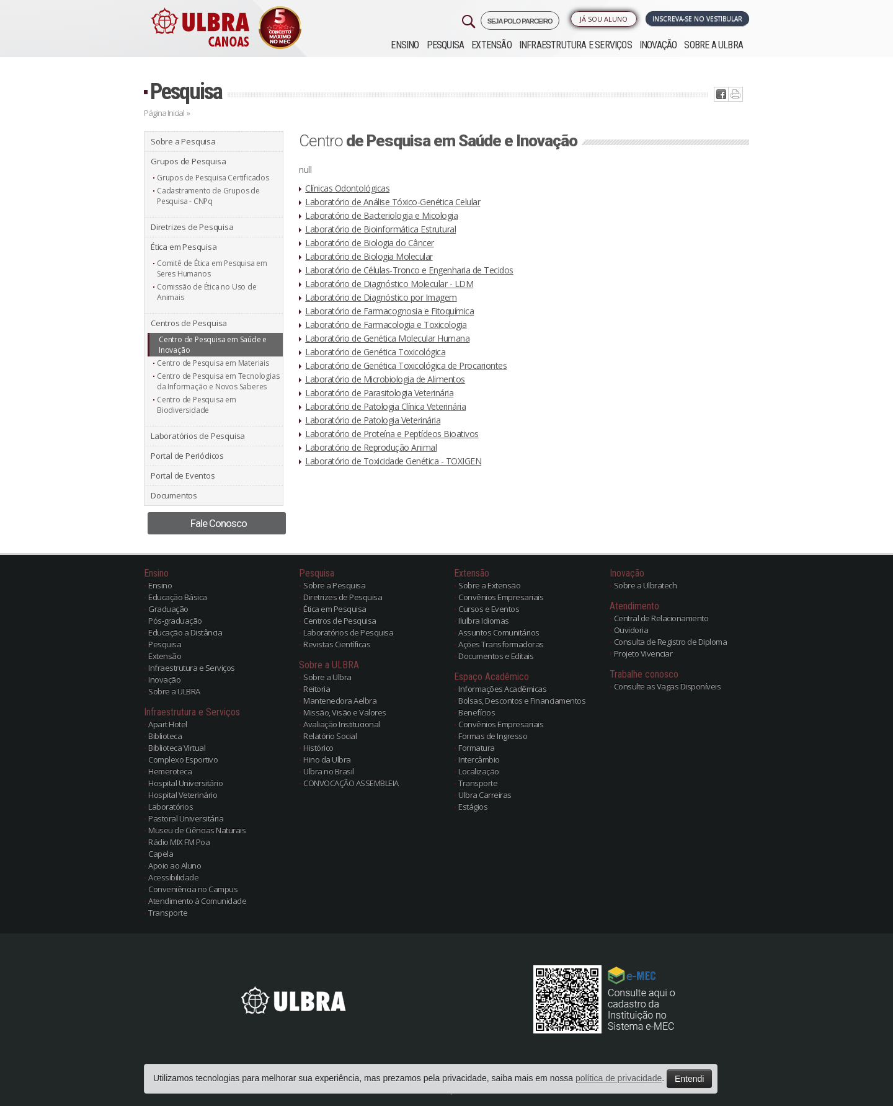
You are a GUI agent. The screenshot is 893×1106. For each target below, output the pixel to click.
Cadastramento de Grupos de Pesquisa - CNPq (208, 195)
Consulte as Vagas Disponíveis (667, 686)
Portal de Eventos (183, 475)
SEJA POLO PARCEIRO (520, 21)
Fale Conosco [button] (218, 523)
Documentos (174, 495)
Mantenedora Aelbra (339, 700)
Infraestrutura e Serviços (575, 45)
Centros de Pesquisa (189, 323)
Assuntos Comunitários (499, 632)
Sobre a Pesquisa (183, 141)
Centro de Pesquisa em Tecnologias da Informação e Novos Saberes (218, 381)
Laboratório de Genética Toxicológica (375, 352)
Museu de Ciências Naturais (197, 830)
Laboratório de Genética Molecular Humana (387, 338)
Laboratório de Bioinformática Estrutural (380, 229)
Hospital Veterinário (182, 794)
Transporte (167, 912)
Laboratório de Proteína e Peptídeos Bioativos (392, 434)
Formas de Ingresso (492, 735)
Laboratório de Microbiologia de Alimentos (385, 379)
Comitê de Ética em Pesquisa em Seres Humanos (212, 268)
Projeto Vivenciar (643, 653)
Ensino (405, 45)
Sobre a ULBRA (713, 45)
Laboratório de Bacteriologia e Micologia (381, 215)
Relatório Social (330, 735)
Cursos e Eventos (488, 608)
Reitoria (316, 688)
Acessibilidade (173, 877)
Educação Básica (177, 597)
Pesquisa (445, 45)
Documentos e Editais (495, 655)
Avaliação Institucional (341, 724)
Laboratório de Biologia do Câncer (369, 243)
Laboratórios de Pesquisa (198, 435)
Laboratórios (170, 806)
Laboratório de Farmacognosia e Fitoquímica (389, 311)
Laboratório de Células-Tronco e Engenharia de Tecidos (409, 270)
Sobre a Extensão (489, 585)
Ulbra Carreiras (485, 794)
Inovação (658, 45)
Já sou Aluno (604, 19)
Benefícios (476, 712)
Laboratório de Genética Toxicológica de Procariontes (406, 365)
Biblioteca (165, 735)
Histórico (318, 747)
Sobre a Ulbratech (645, 585)
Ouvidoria (631, 629)
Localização (478, 771)
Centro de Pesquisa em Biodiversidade (196, 404)
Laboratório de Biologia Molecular (369, 256)
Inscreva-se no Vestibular (697, 18)
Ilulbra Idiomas (483, 620)
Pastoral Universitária (185, 818)
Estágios (472, 806)
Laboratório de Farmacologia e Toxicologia (386, 324)
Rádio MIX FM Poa (179, 841)
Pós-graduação (175, 620)
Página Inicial (164, 112)
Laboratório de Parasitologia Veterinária (379, 393)
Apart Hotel (167, 724)
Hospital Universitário (185, 783)
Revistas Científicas (336, 644)
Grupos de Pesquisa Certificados (213, 177)
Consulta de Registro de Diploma (670, 641)
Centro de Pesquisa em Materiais (213, 363)
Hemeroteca (170, 771)
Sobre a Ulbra (327, 677)
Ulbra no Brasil (328, 771)
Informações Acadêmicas (502, 688)
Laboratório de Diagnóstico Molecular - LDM (389, 284)
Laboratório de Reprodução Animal (371, 447)
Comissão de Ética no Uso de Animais (207, 292)
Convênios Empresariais (500, 597)
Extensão (491, 45)
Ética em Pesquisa (184, 246)
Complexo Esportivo (183, 759)
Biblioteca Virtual (176, 747)
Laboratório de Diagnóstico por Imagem (381, 297)
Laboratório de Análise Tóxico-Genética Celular (392, 202)
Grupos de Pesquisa (188, 161)
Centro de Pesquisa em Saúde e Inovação (213, 344)
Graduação (168, 608)
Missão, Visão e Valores (344, 712)
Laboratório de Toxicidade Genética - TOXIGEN (393, 461)
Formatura (476, 747)
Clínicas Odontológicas (347, 188)
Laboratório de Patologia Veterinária (372, 420)
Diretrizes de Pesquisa (192, 226)
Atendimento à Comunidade (197, 900)
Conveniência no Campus (193, 889)
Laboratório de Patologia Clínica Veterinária (385, 406)
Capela (160, 853)
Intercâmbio (479, 759)
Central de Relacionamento (661, 618)
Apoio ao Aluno (174, 865)
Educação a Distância (185, 632)
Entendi (689, 1079)
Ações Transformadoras (501, 644)
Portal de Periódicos (187, 455)
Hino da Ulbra (327, 759)
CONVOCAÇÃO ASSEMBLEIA (351, 783)
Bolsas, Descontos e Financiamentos (521, 700)
